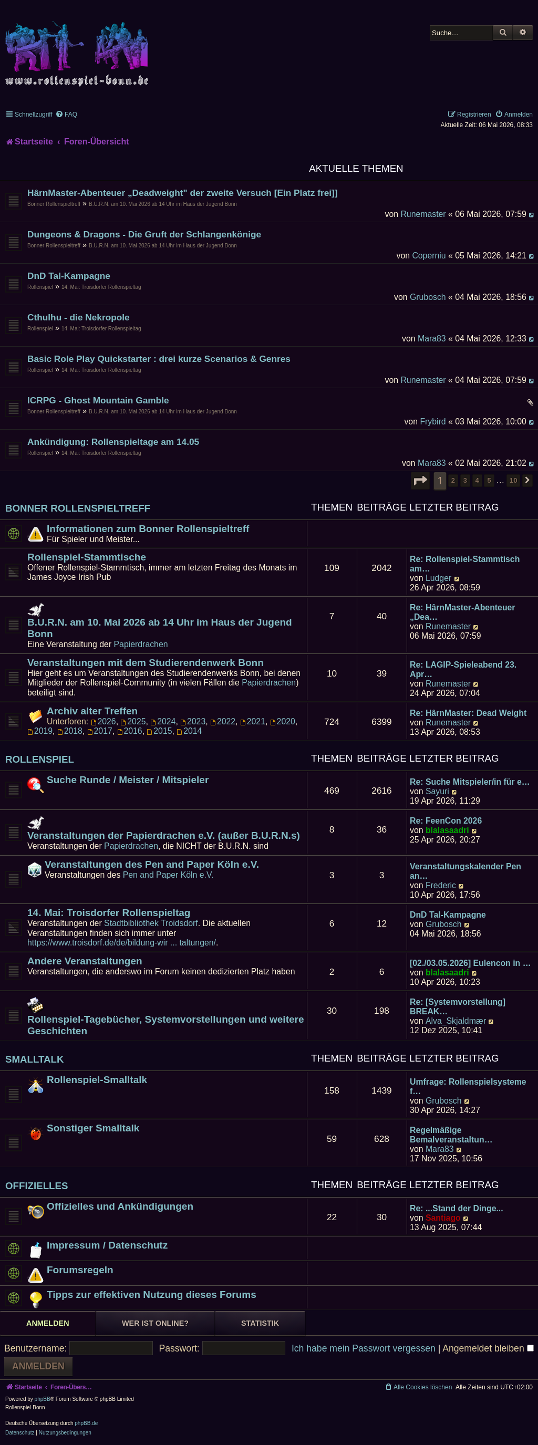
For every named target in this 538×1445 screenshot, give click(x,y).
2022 (222, 721)
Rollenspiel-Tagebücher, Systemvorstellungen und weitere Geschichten (165, 1025)
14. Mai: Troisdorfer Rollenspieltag (101, 287)
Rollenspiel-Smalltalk (97, 1079)
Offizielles (36, 1185)
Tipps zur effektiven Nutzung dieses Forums (151, 1294)
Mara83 (432, 338)
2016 (129, 730)
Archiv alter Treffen (92, 710)
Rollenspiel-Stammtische (86, 557)
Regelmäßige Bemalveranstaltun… (451, 1135)
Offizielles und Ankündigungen (120, 1206)
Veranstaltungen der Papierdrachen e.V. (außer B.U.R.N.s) (163, 835)
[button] (420, 481)
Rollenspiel (40, 287)
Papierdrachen (141, 644)
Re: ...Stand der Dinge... (456, 1208)
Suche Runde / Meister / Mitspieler (128, 779)
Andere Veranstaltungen (84, 960)
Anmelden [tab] (47, 1323)
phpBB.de (86, 1423)
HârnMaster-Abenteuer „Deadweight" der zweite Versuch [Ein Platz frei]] (182, 193)
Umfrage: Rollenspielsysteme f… (468, 1086)
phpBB (42, 1399)
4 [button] (477, 480)
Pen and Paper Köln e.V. (168, 874)
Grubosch (428, 297)
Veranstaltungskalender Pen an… (465, 871)
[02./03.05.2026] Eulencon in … (470, 963)
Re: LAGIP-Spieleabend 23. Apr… (463, 669)
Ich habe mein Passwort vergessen (364, 1348)
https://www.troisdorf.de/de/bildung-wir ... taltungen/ (121, 942)
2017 (99, 730)
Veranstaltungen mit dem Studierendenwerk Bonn (145, 662)
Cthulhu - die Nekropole (78, 317)
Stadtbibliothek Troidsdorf (151, 923)
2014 (189, 730)
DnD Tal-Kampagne (68, 276)
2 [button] (453, 480)
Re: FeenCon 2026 (446, 820)
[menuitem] (66, 114)
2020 (282, 721)
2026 (103, 721)
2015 (159, 730)
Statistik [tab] (260, 1323)
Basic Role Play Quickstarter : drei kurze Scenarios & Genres (159, 359)
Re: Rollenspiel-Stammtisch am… (465, 564)
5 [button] (489, 480)
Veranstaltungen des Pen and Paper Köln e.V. (152, 864)
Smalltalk (34, 1059)
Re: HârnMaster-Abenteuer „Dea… (462, 612)
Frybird (433, 421)
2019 (40, 730)
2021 (252, 721)
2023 (192, 721)
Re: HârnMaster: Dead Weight (468, 713)
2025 (133, 721)
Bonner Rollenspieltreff (53, 204)
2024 (162, 721)
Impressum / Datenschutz (107, 1245)
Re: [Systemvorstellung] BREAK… (457, 1006)
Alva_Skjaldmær (456, 1020)
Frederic (441, 885)
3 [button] (465, 480)
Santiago (443, 1217)
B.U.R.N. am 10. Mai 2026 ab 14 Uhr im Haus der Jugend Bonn (163, 204)
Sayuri (437, 791)
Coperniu (429, 255)
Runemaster (423, 214)
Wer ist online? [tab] (155, 1323)
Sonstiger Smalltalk (93, 1128)
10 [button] (513, 480)
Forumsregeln (80, 1269)
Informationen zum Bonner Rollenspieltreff (148, 528)
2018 (69, 730)
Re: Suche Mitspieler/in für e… (470, 781)
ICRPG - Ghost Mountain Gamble (98, 400)
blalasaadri (447, 830)
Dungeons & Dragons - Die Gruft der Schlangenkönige (144, 234)
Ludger (438, 578)
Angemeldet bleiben (487, 1348)
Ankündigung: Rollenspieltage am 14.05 (113, 441)
